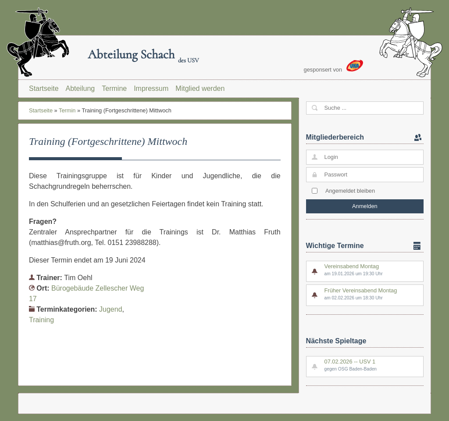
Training (41, 320)
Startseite (44, 88)
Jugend (110, 309)
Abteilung (80, 88)
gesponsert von (333, 66)
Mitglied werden (199, 88)
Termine (114, 88)
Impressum (151, 88)
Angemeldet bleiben (350, 190)
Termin (67, 110)
